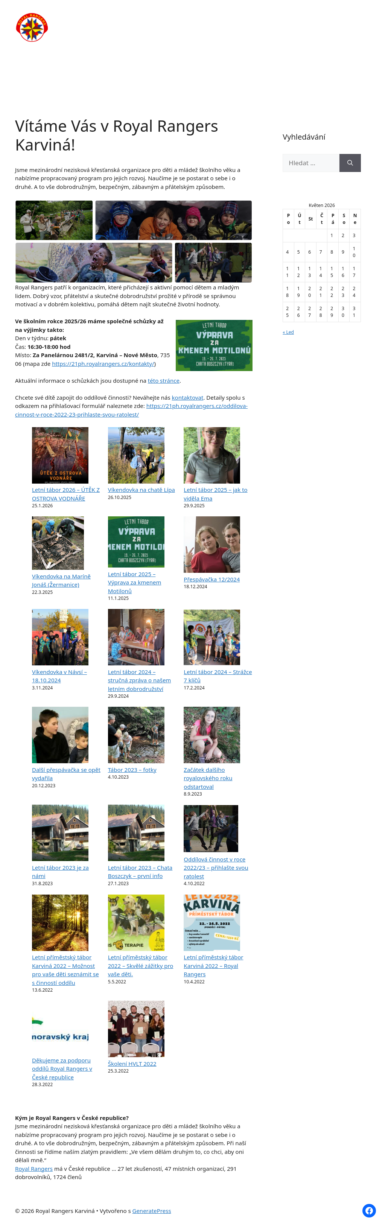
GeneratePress (151, 1210)
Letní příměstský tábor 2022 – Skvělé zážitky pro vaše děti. (140, 965)
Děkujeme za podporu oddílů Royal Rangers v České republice (62, 1068)
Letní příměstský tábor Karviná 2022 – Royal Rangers (213, 965)
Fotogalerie (332, 19)
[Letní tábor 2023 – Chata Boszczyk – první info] (136, 834)
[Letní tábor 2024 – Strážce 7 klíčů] (212, 638)
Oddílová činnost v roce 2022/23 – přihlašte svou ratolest (216, 867)
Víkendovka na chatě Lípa (141, 489)
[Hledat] (350, 163)
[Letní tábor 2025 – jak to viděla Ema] (212, 456)
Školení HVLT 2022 (132, 1063)
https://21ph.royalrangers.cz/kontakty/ (103, 363)
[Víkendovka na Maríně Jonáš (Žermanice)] (58, 544)
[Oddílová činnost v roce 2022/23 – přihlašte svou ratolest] (211, 830)
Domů (131, 19)
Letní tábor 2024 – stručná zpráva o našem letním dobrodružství (139, 680)
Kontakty (136, 41)
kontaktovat (188, 397)
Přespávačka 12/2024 (212, 579)
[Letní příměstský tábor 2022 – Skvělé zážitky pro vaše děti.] (136, 924)
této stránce (164, 380)
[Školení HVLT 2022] (136, 1030)
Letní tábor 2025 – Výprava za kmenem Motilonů (134, 582)
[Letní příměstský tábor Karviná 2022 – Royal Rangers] (212, 924)
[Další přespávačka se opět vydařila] (60, 736)
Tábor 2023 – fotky (132, 769)
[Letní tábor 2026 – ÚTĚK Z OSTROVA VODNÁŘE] (60, 456)
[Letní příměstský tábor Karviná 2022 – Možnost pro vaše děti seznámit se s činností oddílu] (60, 924)
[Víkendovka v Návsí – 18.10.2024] (60, 638)
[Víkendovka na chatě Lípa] (136, 456)
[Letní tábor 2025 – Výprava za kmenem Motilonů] (136, 543)
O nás (163, 19)
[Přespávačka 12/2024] (212, 545)
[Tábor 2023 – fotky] (136, 736)
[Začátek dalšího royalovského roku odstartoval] (212, 736)
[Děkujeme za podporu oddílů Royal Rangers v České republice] (60, 1028)
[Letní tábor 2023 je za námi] (60, 834)
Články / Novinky (277, 19)
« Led (288, 332)
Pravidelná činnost (212, 19)
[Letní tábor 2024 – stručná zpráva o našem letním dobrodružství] (136, 638)
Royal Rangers (34, 1168)
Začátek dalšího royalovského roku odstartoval (208, 778)
